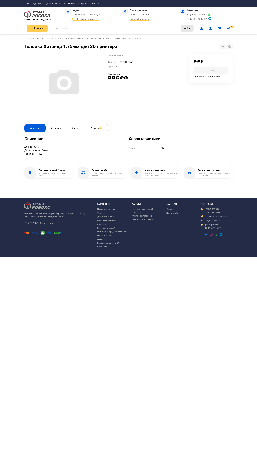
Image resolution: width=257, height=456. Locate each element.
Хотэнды (97, 38)
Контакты (96, 3)
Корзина (170, 209)
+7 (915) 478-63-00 (197, 18)
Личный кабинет (173, 213)
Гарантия (101, 239)
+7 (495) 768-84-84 (197, 14)
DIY (117, 66)
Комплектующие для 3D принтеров (50, 38)
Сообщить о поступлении (207, 76)
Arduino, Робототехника (142, 216)
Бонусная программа (78, 3)
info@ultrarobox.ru (140, 19)
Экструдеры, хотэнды (79, 38)
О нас (27, 3)
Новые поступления (106, 209)
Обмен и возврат (104, 235)
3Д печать (38, 3)
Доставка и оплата (55, 3)
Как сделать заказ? (106, 228)
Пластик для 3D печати (142, 220)
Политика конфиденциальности (112, 232)
